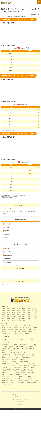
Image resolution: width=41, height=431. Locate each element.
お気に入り (31, 2)
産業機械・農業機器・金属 (8, 363)
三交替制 (15, 369)
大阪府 (7, 237)
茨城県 (3, 310)
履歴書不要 (8, 262)
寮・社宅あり (15, 359)
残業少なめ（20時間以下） (20, 371)
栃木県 (8, 310)
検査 (29, 325)
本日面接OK (5, 380)
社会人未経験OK (14, 344)
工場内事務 (26, 333)
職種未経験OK (9, 255)
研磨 (15, 331)
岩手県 (13, 308)
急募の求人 (25, 352)
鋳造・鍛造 (4, 331)
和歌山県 (9, 316)
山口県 (34, 316)
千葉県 (23, 310)
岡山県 (24, 316)
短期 (32, 369)
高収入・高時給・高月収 (19, 354)
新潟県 (3, 312)
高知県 (18, 318)
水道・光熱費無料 (6, 359)
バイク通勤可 (16, 372)
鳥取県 (14, 316)
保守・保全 (10, 329)
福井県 (18, 312)
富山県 (8, 312)
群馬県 (13, 310)
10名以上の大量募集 (33, 348)
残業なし (10, 371)
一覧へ (20, 275)
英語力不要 (24, 348)
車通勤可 (23, 372)
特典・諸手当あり (6, 361)
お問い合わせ (21, 404)
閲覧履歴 (34, 2)
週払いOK (11, 356)
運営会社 (18, 396)
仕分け (3, 327)
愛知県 (7, 227)
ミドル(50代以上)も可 (7, 384)
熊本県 (3, 320)
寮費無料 (34, 354)
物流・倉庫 (26, 365)
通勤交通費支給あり (6, 372)
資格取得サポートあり (25, 359)
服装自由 (24, 374)
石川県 (13, 312)
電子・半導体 (31, 363)
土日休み (20, 369)
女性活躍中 (8, 258)
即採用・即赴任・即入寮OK (23, 380)
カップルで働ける (17, 378)
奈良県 (3, 316)
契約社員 (21, 339)
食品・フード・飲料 (17, 365)
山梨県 (23, 312)
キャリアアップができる (16, 350)
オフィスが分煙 (27, 376)
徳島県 (3, 318)
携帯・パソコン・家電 (21, 363)
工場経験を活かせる (6, 348)
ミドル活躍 (4, 346)
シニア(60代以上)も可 (7, 354)
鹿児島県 (19, 320)
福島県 (33, 308)
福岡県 (7, 234)
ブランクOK (23, 344)
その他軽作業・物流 (6, 333)
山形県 (28, 308)
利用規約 (26, 399)
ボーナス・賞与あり (28, 356)
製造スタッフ (23, 329)
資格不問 (34, 346)
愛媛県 (13, 318)
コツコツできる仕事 (27, 378)
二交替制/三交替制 (6, 369)
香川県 (8, 318)
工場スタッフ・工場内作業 (8, 325)
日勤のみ (26, 367)
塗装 (19, 331)
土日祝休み (26, 369)
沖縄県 (24, 320)
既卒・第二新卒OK (20, 346)
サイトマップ (23, 396)
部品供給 (4, 329)
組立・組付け (19, 325)
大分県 (8, 320)
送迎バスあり (5, 374)
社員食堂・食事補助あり (8, 376)
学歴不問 (29, 346)
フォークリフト (31, 329)
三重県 (13, 314)
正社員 (26, 339)
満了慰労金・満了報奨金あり (9, 357)
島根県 (19, 316)
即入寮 (28, 354)
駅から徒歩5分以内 (31, 372)
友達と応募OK (20, 382)
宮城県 (18, 308)
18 (30, 173)
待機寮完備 (12, 380)
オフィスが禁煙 (18, 376)
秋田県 (23, 308)
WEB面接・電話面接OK (31, 382)
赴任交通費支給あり (32, 371)
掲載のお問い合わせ (21, 401)
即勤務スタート (5, 352)
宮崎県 (13, 320)
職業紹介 (32, 339)
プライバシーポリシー (19, 399)
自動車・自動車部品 (24, 361)
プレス (10, 331)
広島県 (29, 316)
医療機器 (33, 365)
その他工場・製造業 (6, 367)
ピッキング (9, 327)
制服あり (18, 374)
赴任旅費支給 (5, 382)
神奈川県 (7, 224)
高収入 (7, 248)
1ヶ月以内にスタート (16, 352)
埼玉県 (18, 310)
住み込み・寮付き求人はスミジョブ (20, 394)
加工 (25, 325)
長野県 (28, 312)
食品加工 (36, 327)
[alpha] (6, 2)
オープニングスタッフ (29, 350)
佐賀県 (28, 318)
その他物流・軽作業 (17, 367)
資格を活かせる (16, 348)
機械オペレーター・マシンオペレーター (23, 327)
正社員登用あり (5, 350)
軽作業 (16, 329)
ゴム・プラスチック (6, 365)
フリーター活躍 (31, 344)
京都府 (23, 314)
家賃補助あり (15, 361)
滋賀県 (18, 314)
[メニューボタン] (39, 2)
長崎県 (33, 318)
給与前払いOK (18, 356)
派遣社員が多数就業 (6, 378)
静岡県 (3, 314)
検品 (33, 325)
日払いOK (8, 251)
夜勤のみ (32, 367)
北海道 (3, 308)
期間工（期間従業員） (27, 357)
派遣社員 (4, 339)
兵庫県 (33, 314)
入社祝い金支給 (34, 380)
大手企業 (12, 374)
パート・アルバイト (12, 339)
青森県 (8, 308)
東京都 (7, 230)
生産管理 (24, 331)
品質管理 (30, 331)
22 (30, 170)
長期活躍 (4, 371)
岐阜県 (33, 312)
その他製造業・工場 (17, 333)
